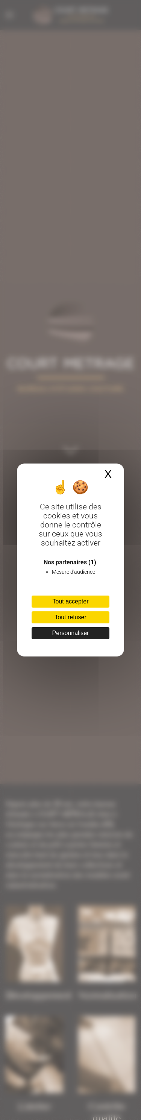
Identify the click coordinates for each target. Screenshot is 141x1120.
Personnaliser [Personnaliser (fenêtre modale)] (70, 633)
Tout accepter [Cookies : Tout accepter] (70, 601)
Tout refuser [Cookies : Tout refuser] (70, 617)
